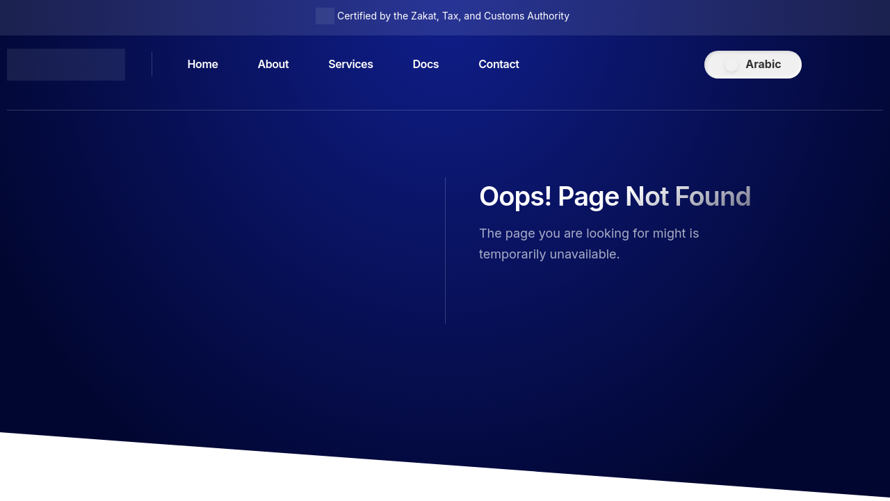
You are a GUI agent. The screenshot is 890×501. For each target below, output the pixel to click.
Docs (426, 65)
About (273, 65)
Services (350, 65)
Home (203, 65)
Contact (499, 65)
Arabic (763, 64)
